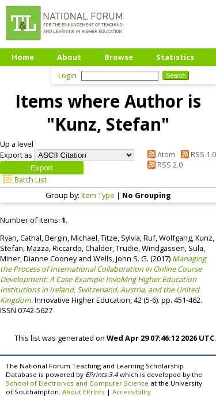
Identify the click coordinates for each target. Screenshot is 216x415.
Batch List (23, 179)
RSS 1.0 (196, 154)
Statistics (175, 57)
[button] (42, 167)
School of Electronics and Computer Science (77, 383)
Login (67, 75)
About (69, 57)
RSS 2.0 (163, 164)
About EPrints (83, 391)
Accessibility (131, 391)
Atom (159, 154)
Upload (26, 74)
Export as (16, 155)
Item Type (98, 195)
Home (23, 57)
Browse (118, 57)
